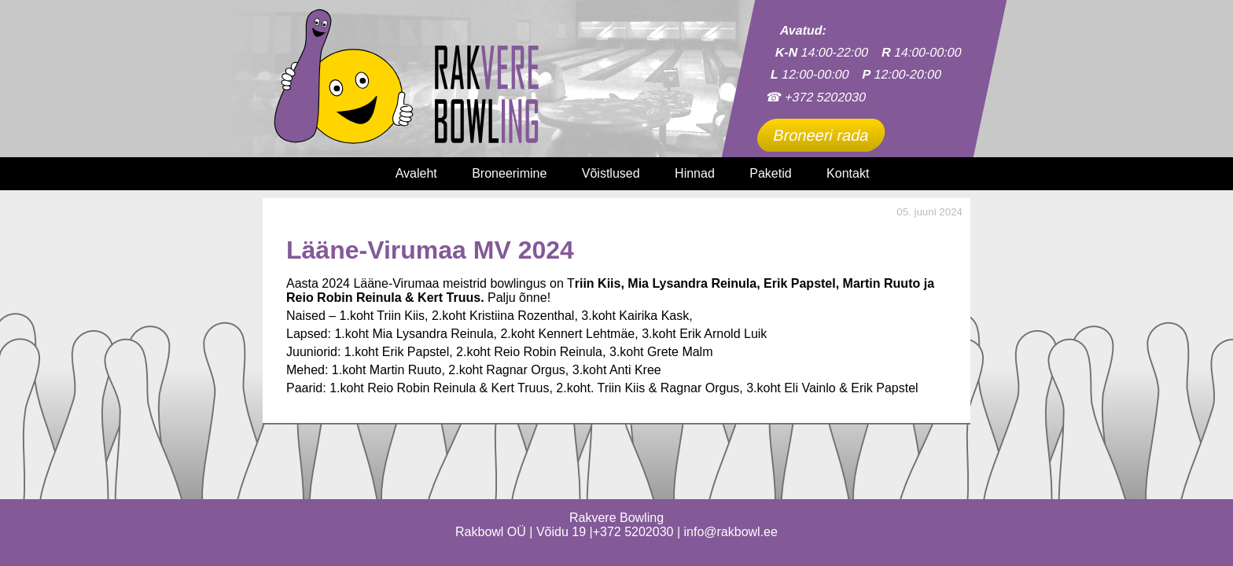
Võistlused (611, 173)
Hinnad (695, 173)
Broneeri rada (820, 135)
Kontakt (847, 173)
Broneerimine (509, 173)
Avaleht (416, 173)
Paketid (770, 173)
